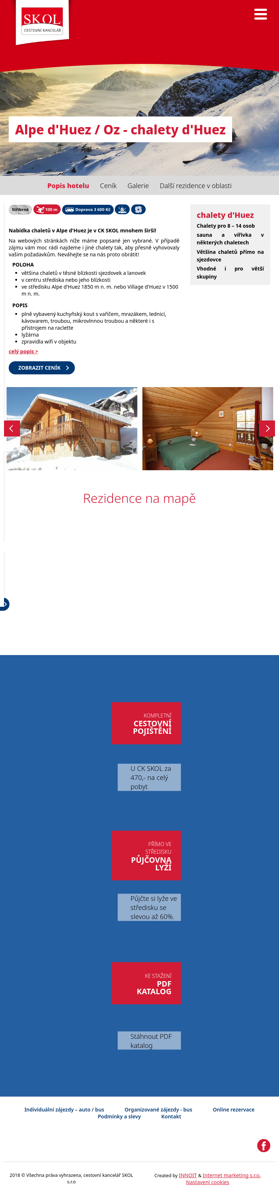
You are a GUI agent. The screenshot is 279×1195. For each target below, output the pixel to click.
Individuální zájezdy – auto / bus (64, 1109)
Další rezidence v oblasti (196, 185)
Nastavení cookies (207, 1182)
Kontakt (171, 1116)
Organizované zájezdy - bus (158, 1109)
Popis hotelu (68, 185)
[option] (72, 428)
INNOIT (188, 1175)
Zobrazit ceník (39, 367)
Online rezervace (234, 1109)
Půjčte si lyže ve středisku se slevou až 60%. (153, 907)
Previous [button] (12, 428)
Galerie (138, 185)
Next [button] (267, 428)
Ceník (108, 185)
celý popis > (23, 351)
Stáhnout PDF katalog (150, 1041)
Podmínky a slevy (119, 1116)
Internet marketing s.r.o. (232, 1175)
